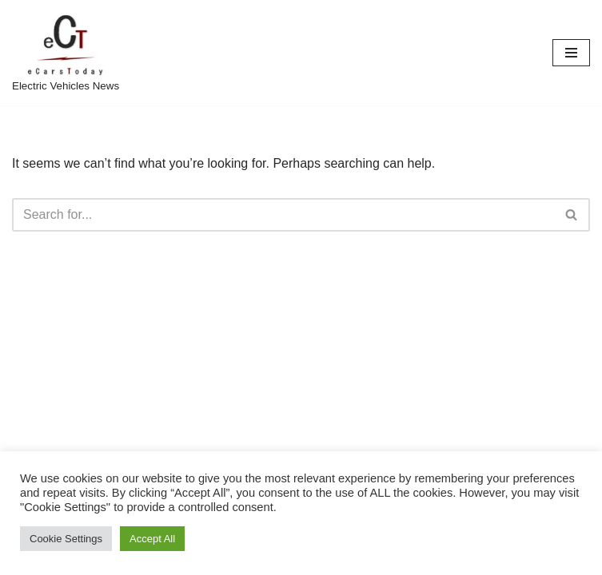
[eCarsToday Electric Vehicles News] (65, 52)
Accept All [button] (152, 539)
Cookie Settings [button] (66, 539)
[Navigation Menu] (571, 52)
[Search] (283, 215)
